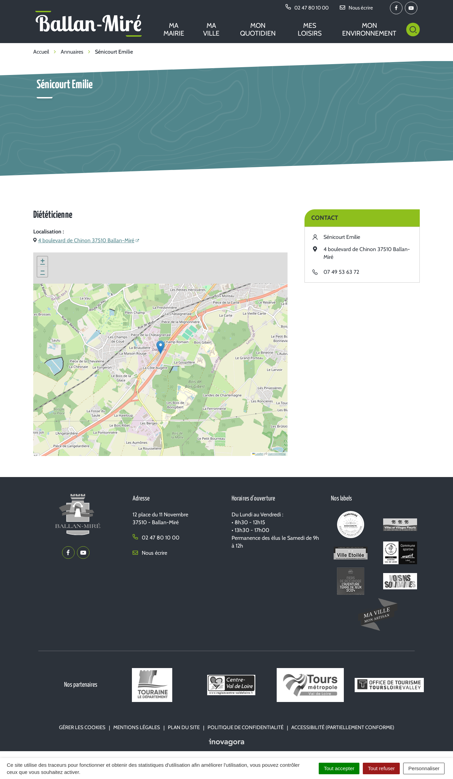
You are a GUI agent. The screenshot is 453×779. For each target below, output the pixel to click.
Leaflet (257, 453)
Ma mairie (173, 29)
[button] (160, 347)
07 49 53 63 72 (341, 272)
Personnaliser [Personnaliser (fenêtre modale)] (423, 768)
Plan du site (184, 727)
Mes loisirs (310, 29)
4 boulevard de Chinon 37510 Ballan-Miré (86, 240)
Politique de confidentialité (245, 727)
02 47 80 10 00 (156, 537)
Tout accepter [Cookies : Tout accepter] (339, 768)
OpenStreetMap (277, 453)
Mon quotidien (258, 29)
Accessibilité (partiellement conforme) (342, 727)
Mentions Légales (136, 727)
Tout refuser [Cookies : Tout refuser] (381, 768)
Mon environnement (369, 29)
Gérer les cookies (82, 727)
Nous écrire (150, 553)
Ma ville (211, 29)
